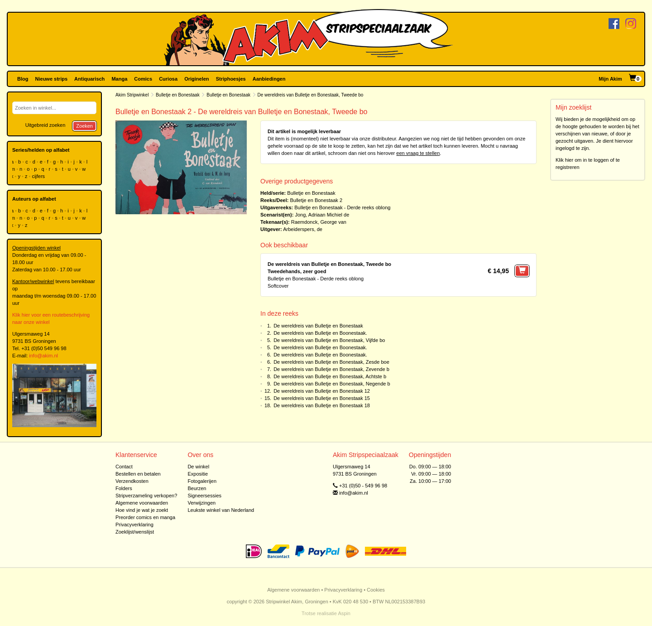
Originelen (196, 79)
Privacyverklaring (134, 524)
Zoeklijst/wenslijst (134, 532)
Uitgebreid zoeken (45, 125)
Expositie (197, 474)
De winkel (198, 466)
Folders (123, 488)
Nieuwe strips (51, 79)
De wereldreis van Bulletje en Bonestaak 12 (321, 391)
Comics (143, 79)
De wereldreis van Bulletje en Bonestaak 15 (321, 398)
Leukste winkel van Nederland (220, 510)
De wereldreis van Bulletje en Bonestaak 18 (321, 405)
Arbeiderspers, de (302, 229)
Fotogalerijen (201, 481)
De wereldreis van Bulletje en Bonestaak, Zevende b (331, 369)
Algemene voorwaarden (141, 503)
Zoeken (84, 126)
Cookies (376, 589)
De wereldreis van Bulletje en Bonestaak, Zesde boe (331, 362)
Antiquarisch (89, 79)
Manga (119, 79)
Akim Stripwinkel (132, 94)
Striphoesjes (231, 79)
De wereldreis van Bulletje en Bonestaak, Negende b (331, 383)
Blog (22, 79)
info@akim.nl (43, 355)
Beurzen (196, 488)
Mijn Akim (610, 79)
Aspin (344, 613)
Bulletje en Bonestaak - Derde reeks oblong (342, 207)
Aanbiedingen (269, 79)
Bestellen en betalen (138, 474)
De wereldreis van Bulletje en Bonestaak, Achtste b (329, 376)
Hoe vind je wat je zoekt (141, 510)
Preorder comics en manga (145, 517)
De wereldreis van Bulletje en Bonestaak (318, 325)
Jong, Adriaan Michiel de (322, 214)
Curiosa (168, 79)
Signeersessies (204, 495)
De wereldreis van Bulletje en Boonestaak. (320, 333)
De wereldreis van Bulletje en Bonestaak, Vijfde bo (329, 340)
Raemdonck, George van (318, 222)
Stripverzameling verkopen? (146, 495)
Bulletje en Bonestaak (178, 94)
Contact (124, 466)
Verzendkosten (132, 481)
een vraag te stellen (418, 153)
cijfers (39, 176)
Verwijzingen (201, 503)
